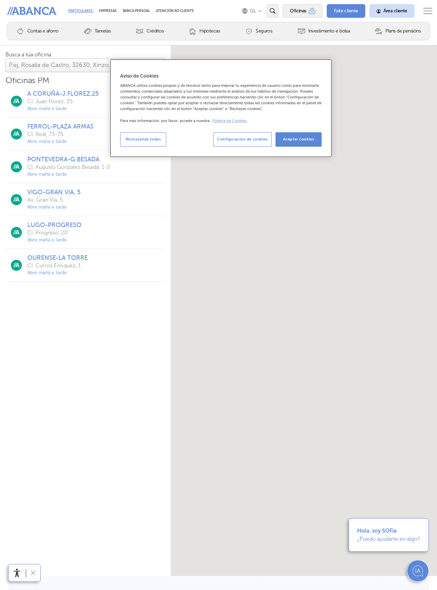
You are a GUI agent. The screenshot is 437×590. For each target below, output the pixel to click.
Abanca (17, 11)
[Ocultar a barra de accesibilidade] (33, 572)
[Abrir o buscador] (266, 11)
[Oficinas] (296, 11)
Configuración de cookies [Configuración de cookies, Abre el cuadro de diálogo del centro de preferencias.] (242, 139)
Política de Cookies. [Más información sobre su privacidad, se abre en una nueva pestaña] (230, 121)
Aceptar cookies (298, 139)
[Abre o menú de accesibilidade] (17, 573)
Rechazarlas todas (143, 139)
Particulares (81, 11)
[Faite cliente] (339, 11)
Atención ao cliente (175, 11)
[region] (221, 108)
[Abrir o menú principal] (424, 11)
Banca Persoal (137, 11)
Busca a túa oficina (28, 54)
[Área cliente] (385, 11)
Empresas (108, 11)
